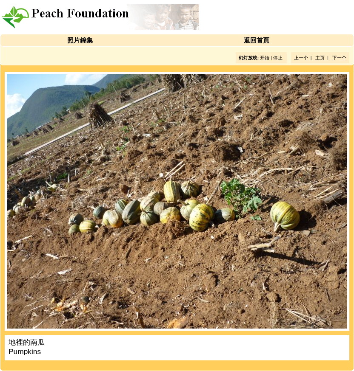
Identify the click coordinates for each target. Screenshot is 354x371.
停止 (278, 57)
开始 (264, 57)
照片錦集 (80, 40)
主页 (320, 57)
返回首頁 (256, 40)
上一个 (301, 57)
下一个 (339, 57)
